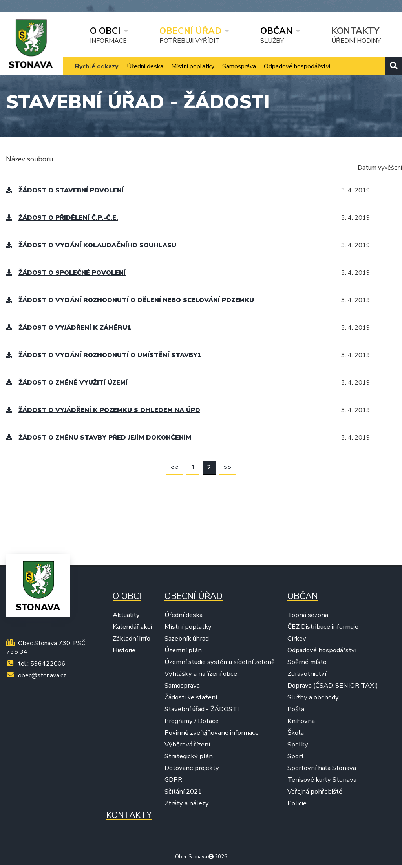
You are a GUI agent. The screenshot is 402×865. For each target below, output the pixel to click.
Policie (297, 803)
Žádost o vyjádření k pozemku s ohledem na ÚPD (103, 410)
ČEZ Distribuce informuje (322, 626)
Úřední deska (145, 66)
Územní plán (183, 650)
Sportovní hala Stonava (321, 768)
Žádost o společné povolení (66, 272)
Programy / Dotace (191, 721)
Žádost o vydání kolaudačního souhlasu (91, 245)
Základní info (131, 638)
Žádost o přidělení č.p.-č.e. (62, 218)
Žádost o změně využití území (67, 382)
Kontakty (355, 30)
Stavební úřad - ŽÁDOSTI (201, 709)
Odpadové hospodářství (297, 66)
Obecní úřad (190, 30)
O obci (105, 30)
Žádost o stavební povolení (65, 190)
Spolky (297, 744)
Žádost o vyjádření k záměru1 (68, 327)
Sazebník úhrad (186, 638)
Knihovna (301, 721)
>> (228, 467)
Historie (124, 650)
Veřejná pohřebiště (314, 791)
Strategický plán (188, 756)
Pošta (295, 709)
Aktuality (126, 615)
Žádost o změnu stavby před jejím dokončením (98, 437)
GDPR (173, 780)
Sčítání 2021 (183, 791)
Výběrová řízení (187, 744)
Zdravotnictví (306, 674)
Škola (295, 732)
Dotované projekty (191, 768)
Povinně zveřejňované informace (211, 732)
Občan (276, 30)
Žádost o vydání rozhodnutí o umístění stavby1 (103, 355)
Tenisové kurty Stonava (321, 780)
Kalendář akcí (132, 626)
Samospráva (239, 66)
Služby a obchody (313, 697)
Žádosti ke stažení (190, 697)
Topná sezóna (307, 615)
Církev (296, 638)
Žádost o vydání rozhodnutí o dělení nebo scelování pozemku (130, 300)
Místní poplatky (192, 66)
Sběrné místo (307, 662)
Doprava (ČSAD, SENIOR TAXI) (332, 685)
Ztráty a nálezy (186, 803)
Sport (295, 756)
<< (174, 467)
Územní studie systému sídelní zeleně (219, 662)
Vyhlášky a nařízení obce (200, 674)
